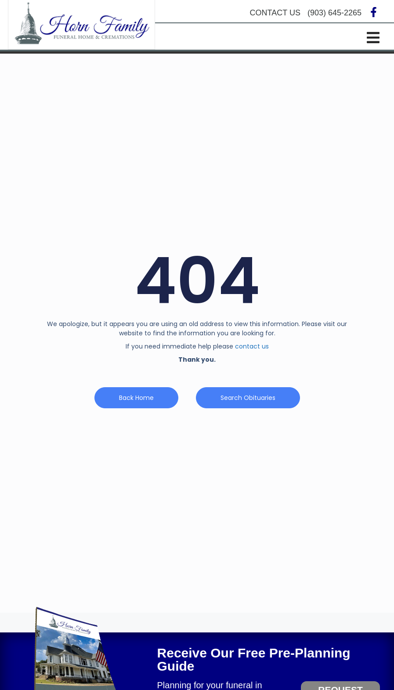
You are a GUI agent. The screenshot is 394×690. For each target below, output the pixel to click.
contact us (252, 348)
